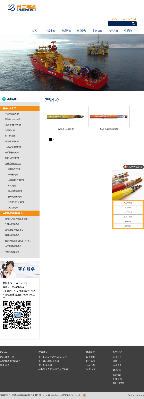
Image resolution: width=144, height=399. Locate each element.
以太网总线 (13, 208)
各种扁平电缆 (14, 169)
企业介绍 (117, 357)
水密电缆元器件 (12, 252)
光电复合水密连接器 (14, 230)
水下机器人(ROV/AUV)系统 (52, 357)
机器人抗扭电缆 (12, 158)
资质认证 (66, 30)
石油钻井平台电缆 (16, 202)
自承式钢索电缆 (15, 191)
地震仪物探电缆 (66, 129)
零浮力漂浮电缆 (12, 114)
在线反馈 (117, 379)
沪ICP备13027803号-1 (72, 395)
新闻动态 (97, 30)
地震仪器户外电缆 (16, 180)
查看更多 (4, 365)
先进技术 (90, 369)
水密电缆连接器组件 (10, 361)
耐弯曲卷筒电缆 (12, 141)
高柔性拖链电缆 (12, 152)
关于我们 (113, 30)
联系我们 (129, 30)
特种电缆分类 (7, 357)
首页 (34, 30)
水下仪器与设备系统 (48, 361)
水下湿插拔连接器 (13, 246)
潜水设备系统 (45, 365)
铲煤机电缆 (13, 175)
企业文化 (117, 365)
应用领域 (81, 30)
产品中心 (50, 30)
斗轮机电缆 (10, 130)
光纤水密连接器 (12, 224)
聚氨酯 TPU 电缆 (12, 119)
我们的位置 (118, 383)
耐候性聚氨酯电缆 (109, 129)
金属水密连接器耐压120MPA (18, 241)
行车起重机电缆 (15, 197)
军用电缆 (12, 186)
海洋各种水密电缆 (13, 125)
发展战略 (90, 357)
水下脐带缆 (10, 136)
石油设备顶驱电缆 (13, 147)
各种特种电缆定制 (13, 163)
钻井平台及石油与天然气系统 (53, 369)
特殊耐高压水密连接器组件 (17, 219)
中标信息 (90, 365)
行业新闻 (90, 361)
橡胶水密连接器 (12, 235)
